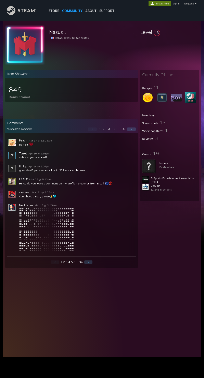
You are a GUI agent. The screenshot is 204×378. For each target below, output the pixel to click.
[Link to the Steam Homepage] (24, 14)
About (91, 11)
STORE (54, 11)
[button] (169, 32)
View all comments (19, 129)
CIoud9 (155, 185)
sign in (176, 3)
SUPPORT (106, 11)
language (189, 3)
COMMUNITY (72, 11)
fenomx (163, 163)
